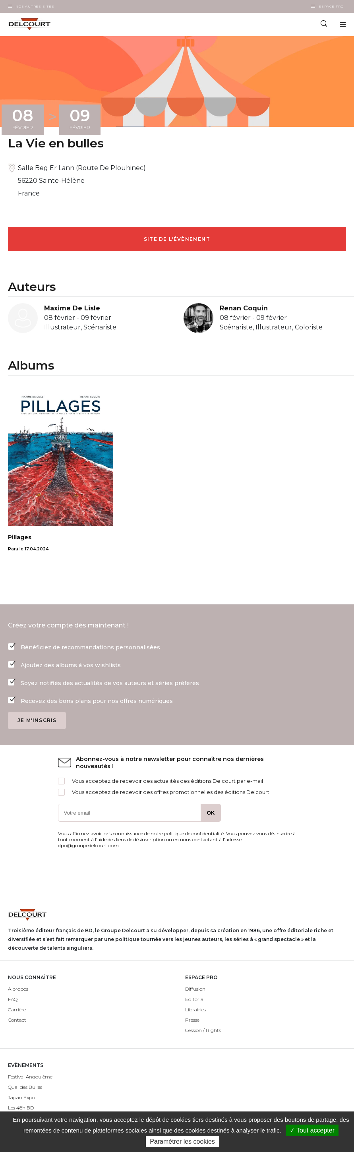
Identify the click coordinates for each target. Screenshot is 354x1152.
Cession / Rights (203, 1030)
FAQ (12, 999)
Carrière (17, 1010)
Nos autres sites (34, 6)
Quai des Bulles (25, 1087)
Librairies (195, 1010)
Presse (192, 1020)
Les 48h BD (21, 1108)
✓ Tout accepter (312, 1130)
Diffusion (195, 989)
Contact (17, 1020)
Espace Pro (331, 6)
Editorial (195, 999)
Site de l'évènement (177, 239)
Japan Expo (21, 1097)
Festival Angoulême (30, 1077)
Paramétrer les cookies (182, 1141)
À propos (18, 989)
